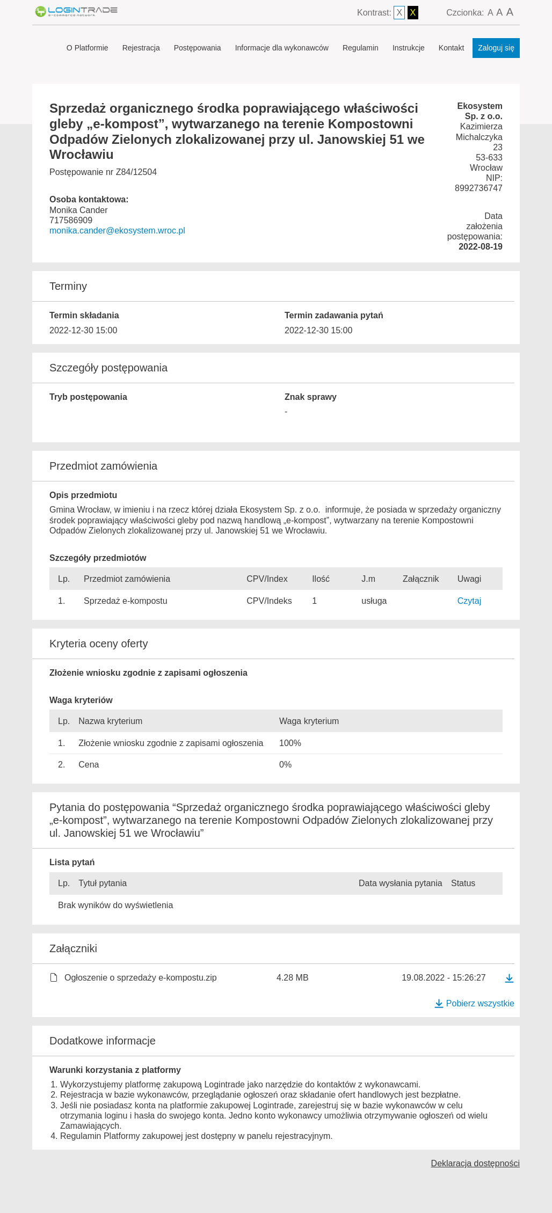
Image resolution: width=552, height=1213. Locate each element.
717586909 (70, 220)
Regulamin (361, 47)
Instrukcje (409, 47)
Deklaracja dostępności (475, 1163)
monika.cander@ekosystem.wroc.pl (117, 230)
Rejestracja (141, 47)
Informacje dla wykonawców (282, 47)
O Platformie (87, 47)
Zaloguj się (496, 47)
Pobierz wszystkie (474, 1003)
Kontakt (451, 47)
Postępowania (197, 47)
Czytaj (469, 600)
